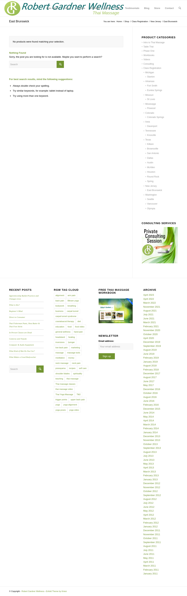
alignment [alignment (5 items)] (60, 295)
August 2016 (150, 397)
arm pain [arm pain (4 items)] (72, 295)
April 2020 (148, 338)
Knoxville (151, 135)
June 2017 (148, 381)
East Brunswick (154, 190)
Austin (150, 162)
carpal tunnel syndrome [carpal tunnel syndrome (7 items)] (66, 316)
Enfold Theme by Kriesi (56, 591)
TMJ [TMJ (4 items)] (78, 394)
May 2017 (148, 385)
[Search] (179, 8)
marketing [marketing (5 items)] (75, 347)
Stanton (151, 76)
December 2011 (151, 530)
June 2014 (148, 412)
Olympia (151, 208)
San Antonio (153, 153)
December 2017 (151, 373)
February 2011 (151, 569)
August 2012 (150, 499)
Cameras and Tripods (18, 339)
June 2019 (148, 353)
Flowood (151, 108)
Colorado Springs (155, 117)
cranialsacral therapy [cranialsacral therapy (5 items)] (65, 321)
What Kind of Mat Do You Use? (22, 351)
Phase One (149, 51)
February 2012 (151, 522)
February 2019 (151, 357)
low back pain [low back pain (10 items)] (62, 347)
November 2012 (151, 487)
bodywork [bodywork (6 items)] (60, 306)
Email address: (106, 341)
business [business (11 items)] (59, 311)
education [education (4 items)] (60, 327)
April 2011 (148, 561)
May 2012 (148, 510)
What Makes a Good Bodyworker (22, 357)
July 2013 (148, 455)
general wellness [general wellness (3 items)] (63, 332)
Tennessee (150, 130)
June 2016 (148, 401)
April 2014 (148, 420)
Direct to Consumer (17, 317)
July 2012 (148, 503)
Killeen (150, 144)
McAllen (151, 167)
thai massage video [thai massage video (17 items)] (64, 389)
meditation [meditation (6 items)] (60, 358)
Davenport (152, 126)
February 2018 (151, 369)
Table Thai (149, 46)
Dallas (150, 158)
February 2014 (151, 428)
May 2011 (148, 558)
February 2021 (151, 326)
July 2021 (148, 314)
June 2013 (148, 459)
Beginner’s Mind (16, 311)
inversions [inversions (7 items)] (60, 342)
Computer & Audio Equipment (21, 345)
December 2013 (151, 436)
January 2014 (150, 432)
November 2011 (151, 534)
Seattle (150, 199)
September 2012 (152, 495)
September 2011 (152, 542)
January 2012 (150, 526)
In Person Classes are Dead (20, 332)
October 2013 (150, 444)
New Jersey (151, 186)
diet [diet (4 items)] (79, 321)
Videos (147, 59)
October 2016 (150, 393)
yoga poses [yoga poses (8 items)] (61, 410)
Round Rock (153, 176)
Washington (151, 195)
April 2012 (148, 514)
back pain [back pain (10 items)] (60, 301)
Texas (148, 139)
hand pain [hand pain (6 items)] (78, 332)
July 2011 (148, 550)
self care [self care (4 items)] (83, 368)
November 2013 (151, 440)
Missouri (149, 95)
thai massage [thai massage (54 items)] (72, 379)
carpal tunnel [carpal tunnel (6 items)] (72, 311)
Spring (150, 181)
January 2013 (150, 479)
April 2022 (148, 299)
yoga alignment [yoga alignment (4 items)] (70, 405)
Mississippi (150, 104)
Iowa (147, 121)
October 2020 (150, 334)
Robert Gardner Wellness (33, 591)
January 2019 (150, 361)
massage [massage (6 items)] (60, 353)
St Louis (151, 99)
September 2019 (152, 346)
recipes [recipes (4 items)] (72, 368)
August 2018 (150, 365)
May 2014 (148, 416)
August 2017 (150, 377)
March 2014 (149, 424)
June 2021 (148, 318)
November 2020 (151, 330)
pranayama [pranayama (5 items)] (61, 368)
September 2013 (152, 448)
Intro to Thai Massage (154, 42)
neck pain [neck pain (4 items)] (76, 363)
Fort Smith (152, 85)
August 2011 (150, 546)
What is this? (14, 305)
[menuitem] (52, 8)
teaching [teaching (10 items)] (59, 379)
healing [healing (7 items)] (71, 337)
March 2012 (149, 518)
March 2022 (149, 302)
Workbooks (149, 55)
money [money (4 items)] (71, 358)
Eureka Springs (154, 90)
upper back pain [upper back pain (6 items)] (77, 399)
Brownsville (152, 148)
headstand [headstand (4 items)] (60, 337)
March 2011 (149, 565)
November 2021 (151, 306)
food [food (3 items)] (70, 327)
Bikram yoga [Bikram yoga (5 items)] (73, 301)
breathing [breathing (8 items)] (72, 306)
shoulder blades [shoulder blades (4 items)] (63, 373)
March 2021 (149, 322)
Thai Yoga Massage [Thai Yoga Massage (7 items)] (64, 394)
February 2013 (151, 475)
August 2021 (150, 310)
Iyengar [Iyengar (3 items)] (71, 342)
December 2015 (151, 408)
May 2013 (148, 463)
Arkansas (149, 81)
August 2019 (150, 349)
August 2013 (150, 452)
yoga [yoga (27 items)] (58, 405)
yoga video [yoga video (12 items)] (74, 410)
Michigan (149, 72)
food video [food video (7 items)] (79, 327)
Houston (151, 172)
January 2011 (150, 573)
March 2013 (149, 471)
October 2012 (150, 491)
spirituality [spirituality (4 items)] (77, 373)
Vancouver (152, 204)
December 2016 (151, 389)
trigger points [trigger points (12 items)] (61, 399)
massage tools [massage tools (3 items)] (73, 353)
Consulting (149, 64)
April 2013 (148, 467)
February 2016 (151, 404)
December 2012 (151, 483)
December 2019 (151, 342)
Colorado (149, 113)
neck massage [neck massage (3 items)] (62, 363)
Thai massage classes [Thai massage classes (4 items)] (65, 384)
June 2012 (148, 507)
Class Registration (152, 68)
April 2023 (148, 295)
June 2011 (148, 554)
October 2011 (150, 538)
